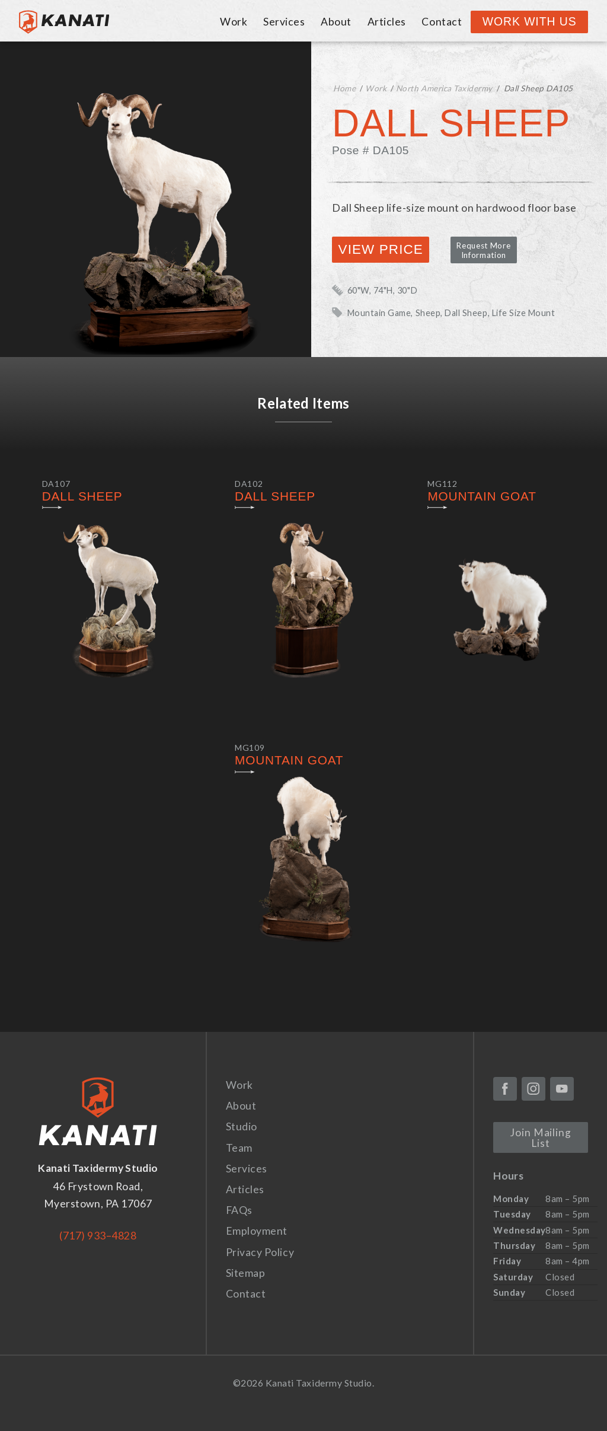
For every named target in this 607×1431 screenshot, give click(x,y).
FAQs (239, 1210)
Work (233, 21)
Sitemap (246, 1273)
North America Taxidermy (444, 88)
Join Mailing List (540, 1137)
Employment (256, 1231)
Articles (387, 21)
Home (344, 88)
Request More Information (483, 250)
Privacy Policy (260, 1252)
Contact (441, 21)
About (336, 21)
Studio (241, 1126)
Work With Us (530, 21)
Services (284, 21)
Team (239, 1148)
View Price (380, 249)
